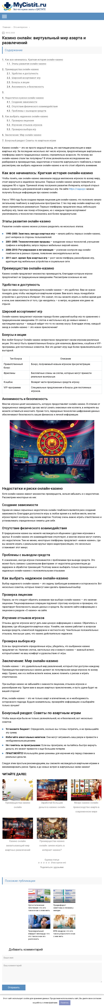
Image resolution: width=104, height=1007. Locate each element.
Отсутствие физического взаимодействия (32, 106)
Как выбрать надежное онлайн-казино (25, 116)
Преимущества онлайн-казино (20, 69)
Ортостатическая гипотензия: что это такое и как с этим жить (39, 908)
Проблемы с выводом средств (26, 110)
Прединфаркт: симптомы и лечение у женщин (63, 908)
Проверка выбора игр (21, 129)
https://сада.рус (77, 189)
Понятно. (65, 1003)
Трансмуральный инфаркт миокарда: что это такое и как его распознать (39, 935)
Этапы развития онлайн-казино (26, 63)
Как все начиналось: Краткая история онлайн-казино (32, 59)
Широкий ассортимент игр (24, 77)
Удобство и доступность (22, 73)
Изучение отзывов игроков (24, 125)
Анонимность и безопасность (25, 86)
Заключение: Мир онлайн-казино (21, 135)
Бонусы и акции (18, 82)
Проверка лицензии (20, 120)
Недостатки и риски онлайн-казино (23, 97)
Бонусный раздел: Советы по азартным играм (29, 140)
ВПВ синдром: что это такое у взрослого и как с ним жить (64, 933)
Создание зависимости (22, 102)
